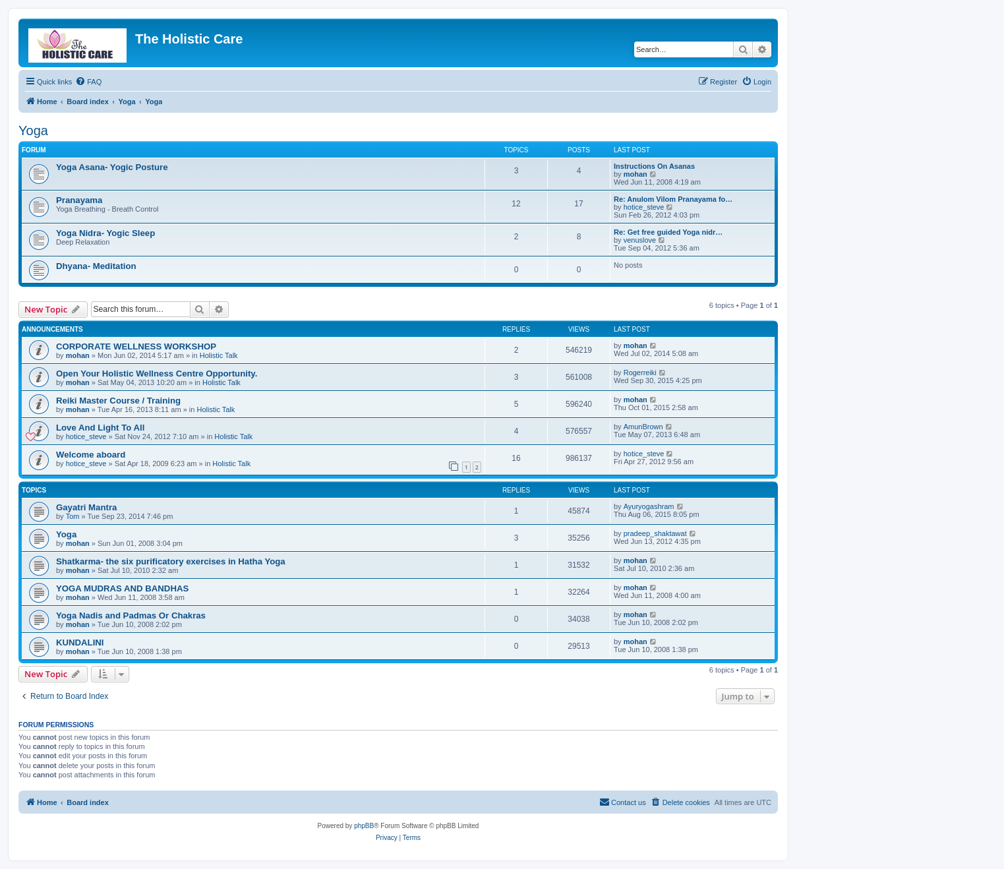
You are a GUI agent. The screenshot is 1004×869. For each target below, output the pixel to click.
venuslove (640, 240)
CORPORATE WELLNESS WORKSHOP (136, 346)
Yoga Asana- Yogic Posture (112, 167)
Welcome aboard (90, 455)
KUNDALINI (80, 642)
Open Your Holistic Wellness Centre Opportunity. (156, 373)
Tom (73, 516)
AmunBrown (643, 427)
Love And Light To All (100, 428)
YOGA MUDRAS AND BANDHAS (122, 588)
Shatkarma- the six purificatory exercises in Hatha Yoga (170, 561)
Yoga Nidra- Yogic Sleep (105, 233)
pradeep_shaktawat (655, 533)
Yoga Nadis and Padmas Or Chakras (131, 615)
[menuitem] (88, 82)
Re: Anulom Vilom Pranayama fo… (673, 199)
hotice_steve (644, 207)
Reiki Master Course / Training (118, 400)
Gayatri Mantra (86, 507)
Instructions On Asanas (654, 166)
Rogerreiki (640, 372)
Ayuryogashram (649, 506)
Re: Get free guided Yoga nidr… (668, 232)
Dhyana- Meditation (96, 266)
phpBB (364, 825)
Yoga (33, 130)
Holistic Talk (219, 355)
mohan (635, 174)
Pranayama (79, 200)
